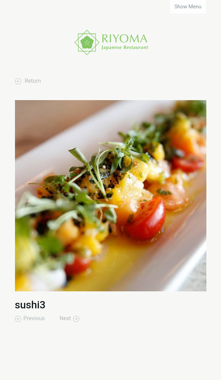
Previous (34, 318)
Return (32, 81)
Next (65, 318)
